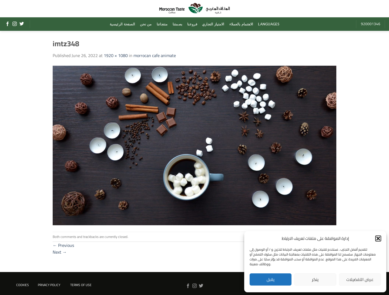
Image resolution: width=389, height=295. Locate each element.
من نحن (146, 24)
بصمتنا (178, 24)
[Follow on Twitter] (21, 24)
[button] (378, 238)
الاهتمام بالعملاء (241, 24)
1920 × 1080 (116, 55)
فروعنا (192, 24)
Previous (63, 245)
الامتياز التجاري (213, 24)
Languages (268, 24)
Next (60, 252)
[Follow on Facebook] (7, 24)
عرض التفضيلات (360, 279)
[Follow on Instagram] (14, 24)
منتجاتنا (162, 24)
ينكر (315, 279)
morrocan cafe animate (154, 55)
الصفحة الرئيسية (122, 24)
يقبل (271, 279)
